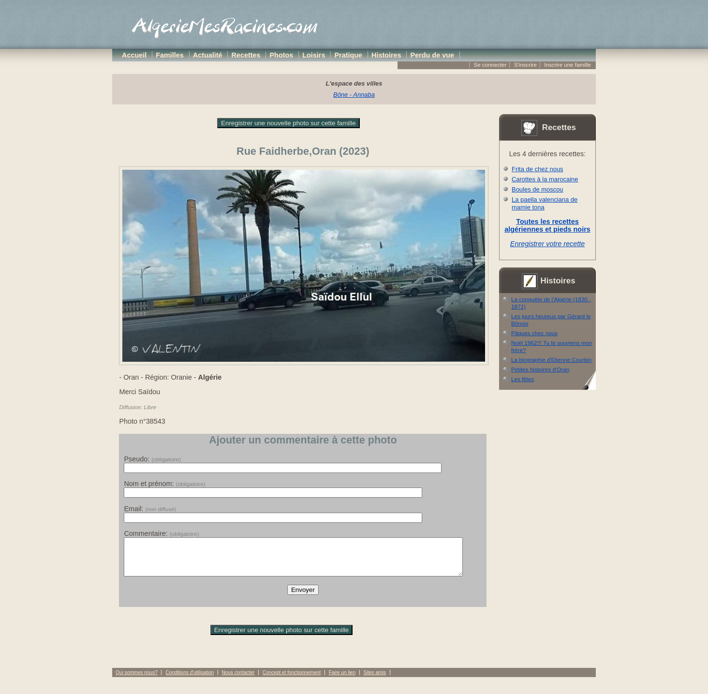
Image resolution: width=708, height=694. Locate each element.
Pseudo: (152, 459)
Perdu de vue (432, 55)
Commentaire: (161, 533)
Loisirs (313, 55)
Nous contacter (238, 679)
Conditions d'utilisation (189, 679)
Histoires (386, 55)
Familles (170, 55)
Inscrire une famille (567, 65)
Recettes (246, 55)
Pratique (348, 55)
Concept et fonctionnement (292, 679)
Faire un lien (342, 679)
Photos (282, 55)
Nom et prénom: (164, 483)
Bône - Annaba (354, 94)
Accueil (134, 55)
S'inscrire (525, 65)
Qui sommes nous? (137, 679)
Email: (150, 509)
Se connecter (490, 65)
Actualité (207, 55)
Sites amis (374, 679)
